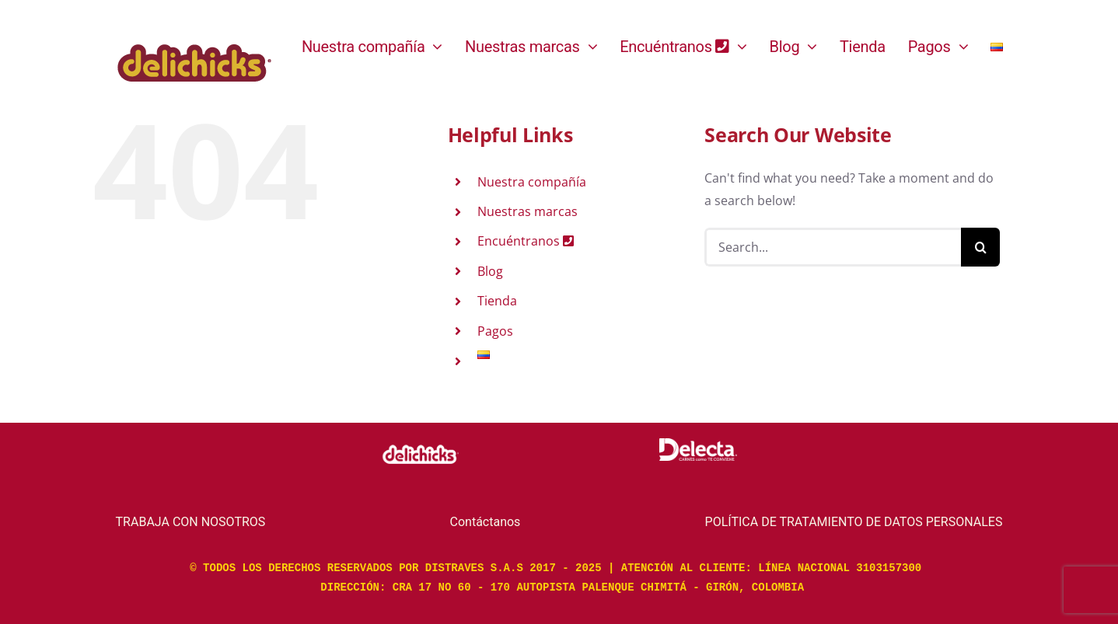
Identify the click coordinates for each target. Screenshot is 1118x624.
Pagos (495, 331)
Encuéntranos (525, 240)
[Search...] (832, 247)
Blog (490, 271)
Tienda (497, 300)
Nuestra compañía (531, 181)
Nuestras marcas (527, 211)
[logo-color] (194, 31)
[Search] (980, 247)
